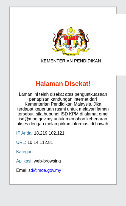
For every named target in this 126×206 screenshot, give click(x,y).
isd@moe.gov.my (44, 170)
